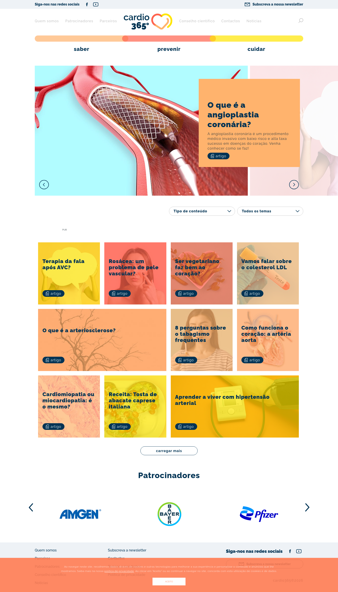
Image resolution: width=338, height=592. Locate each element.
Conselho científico (197, 21)
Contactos (230, 21)
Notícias (253, 21)
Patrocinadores (79, 21)
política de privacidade (119, 571)
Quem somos (47, 21)
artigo (218, 156)
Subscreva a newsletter (127, 550)
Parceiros (108, 21)
